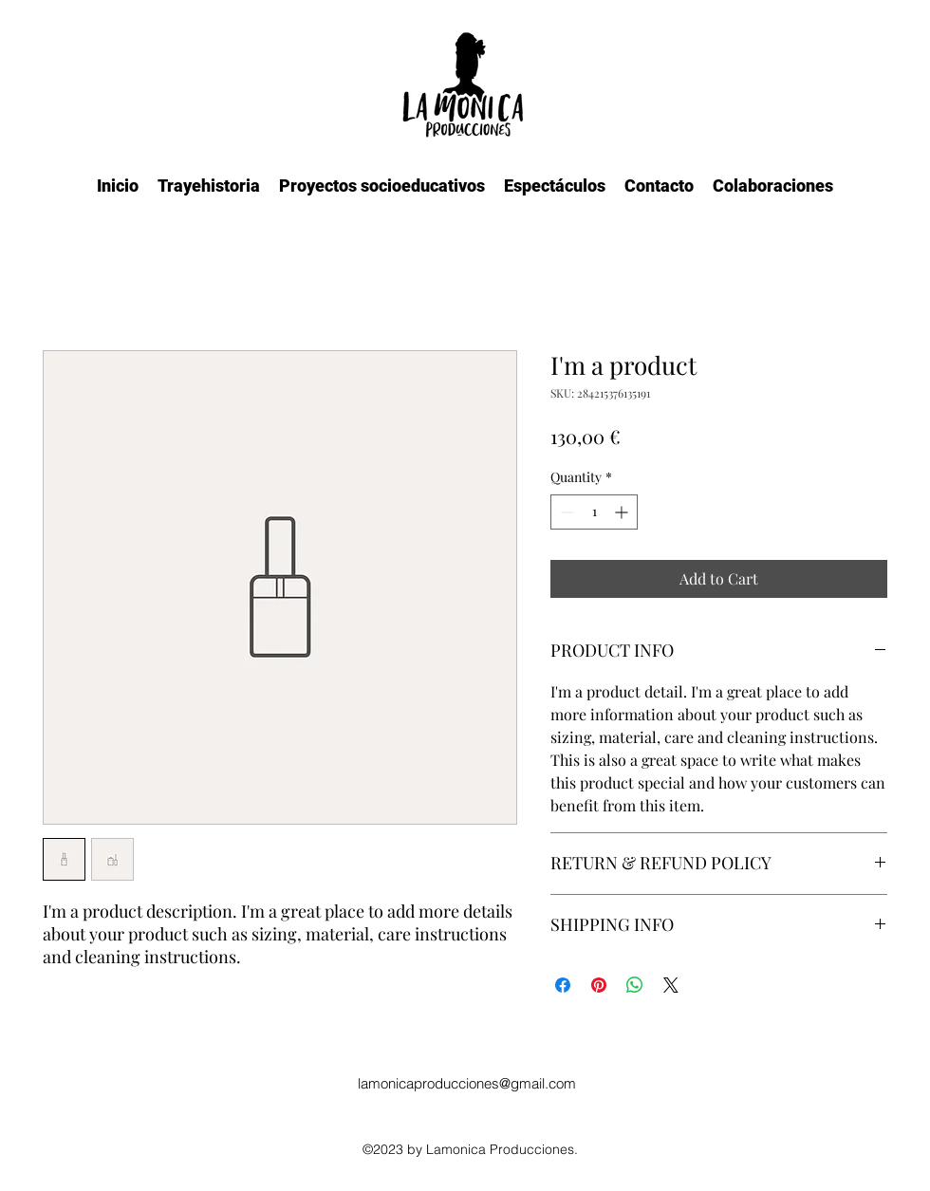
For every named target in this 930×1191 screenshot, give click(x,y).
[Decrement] (565, 512)
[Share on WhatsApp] (634, 985)
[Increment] (623, 512)
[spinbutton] (594, 512)
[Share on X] (671, 985)
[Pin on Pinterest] (598, 985)
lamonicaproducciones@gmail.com (467, 1083)
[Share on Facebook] (562, 985)
